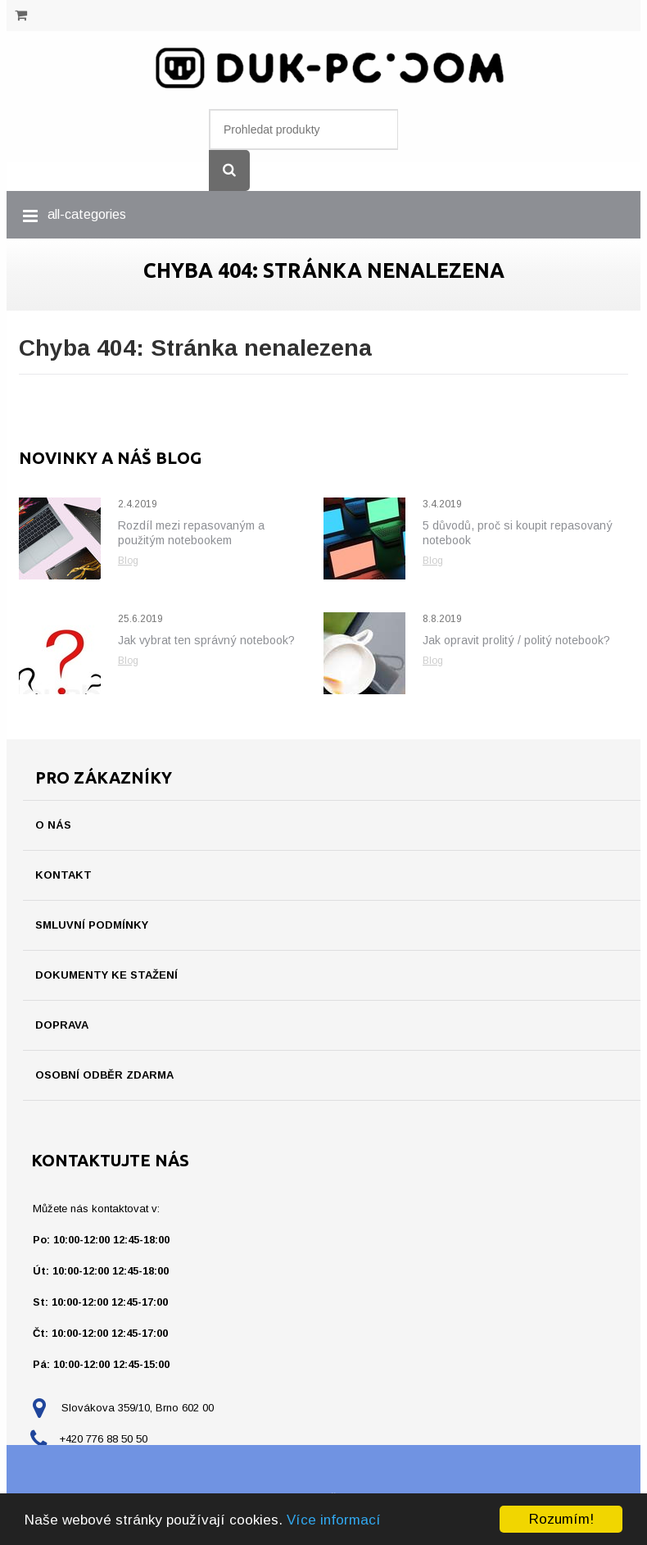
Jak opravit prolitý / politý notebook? (516, 640)
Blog (128, 560)
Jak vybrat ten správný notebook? (206, 640)
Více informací (334, 1520)
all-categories (87, 214)
